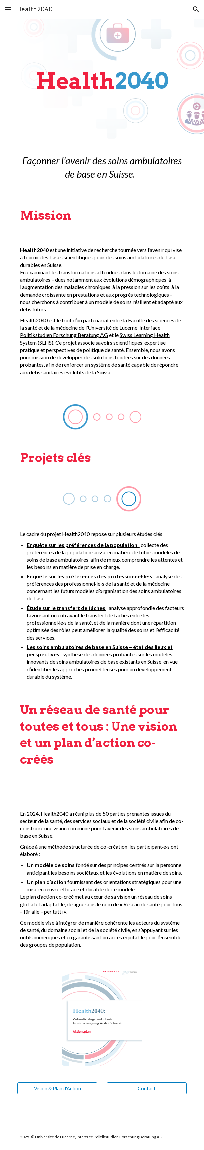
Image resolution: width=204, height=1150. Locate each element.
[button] (8, 9)
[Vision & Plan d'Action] (57, 1088)
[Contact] (146, 1088)
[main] (102, 80)
